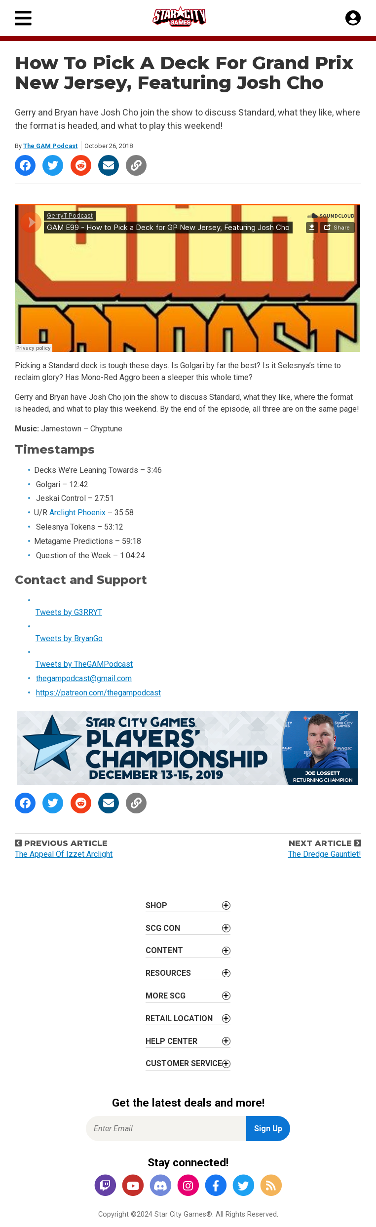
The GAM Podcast (50, 146)
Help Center (171, 1041)
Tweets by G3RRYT (69, 612)
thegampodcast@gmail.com (84, 678)
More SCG (166, 995)
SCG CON (163, 928)
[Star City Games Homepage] (188, 16)
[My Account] (353, 18)
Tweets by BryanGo (69, 638)
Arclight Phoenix (77, 512)
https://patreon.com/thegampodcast (98, 692)
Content (164, 950)
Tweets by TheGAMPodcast (84, 664)
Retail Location (179, 1018)
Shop (156, 905)
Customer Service (184, 1063)
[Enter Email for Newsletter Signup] (166, 1128)
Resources (168, 973)
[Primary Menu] (23, 18)
